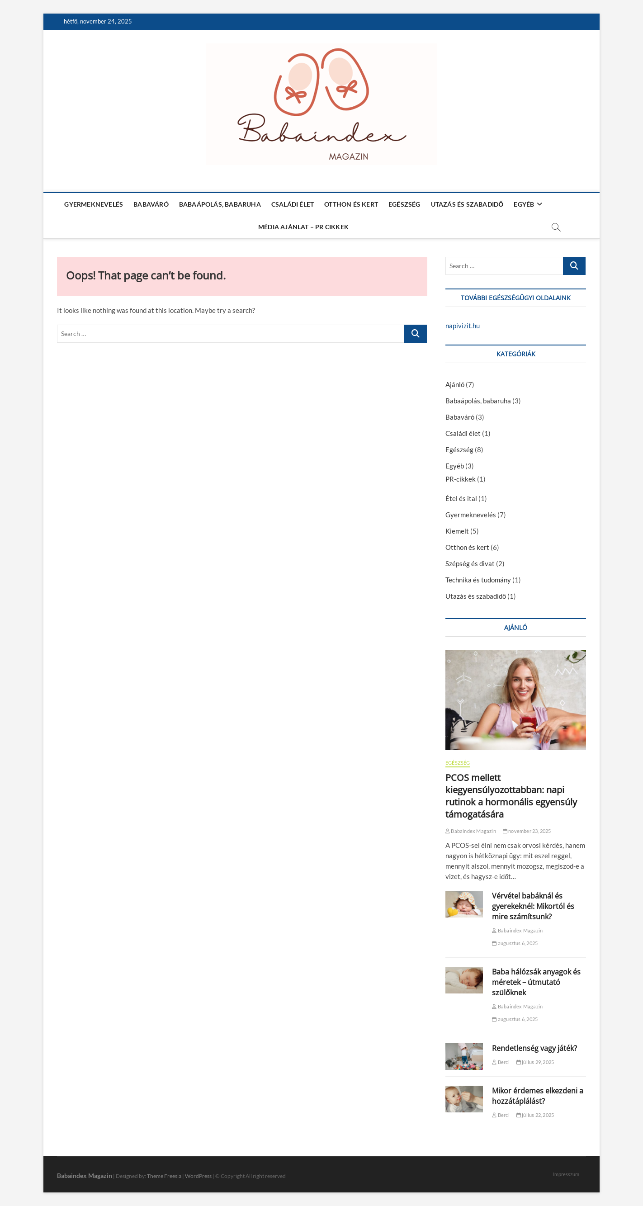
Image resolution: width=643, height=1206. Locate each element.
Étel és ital (461, 498)
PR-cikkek (460, 479)
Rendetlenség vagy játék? (534, 1048)
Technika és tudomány (478, 580)
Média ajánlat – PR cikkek (303, 227)
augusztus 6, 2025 (515, 943)
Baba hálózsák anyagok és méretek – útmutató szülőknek (536, 982)
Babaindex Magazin (470, 831)
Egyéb (524, 204)
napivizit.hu (462, 326)
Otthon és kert (351, 204)
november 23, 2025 (527, 831)
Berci (500, 1062)
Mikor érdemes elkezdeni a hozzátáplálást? (537, 1096)
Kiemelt (457, 531)
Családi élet (292, 204)
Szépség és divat (470, 563)
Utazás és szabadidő (467, 204)
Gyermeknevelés (93, 204)
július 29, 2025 (535, 1062)
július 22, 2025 (535, 1115)
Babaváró (151, 204)
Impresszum (566, 1174)
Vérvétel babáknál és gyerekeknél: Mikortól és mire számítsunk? (533, 906)
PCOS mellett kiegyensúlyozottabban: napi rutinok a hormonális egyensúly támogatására (511, 795)
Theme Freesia (164, 1176)
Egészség (404, 204)
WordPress (198, 1176)
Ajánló (454, 384)
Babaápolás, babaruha (220, 204)
